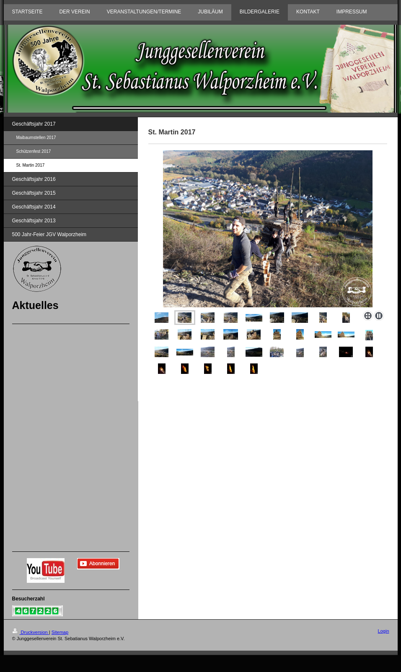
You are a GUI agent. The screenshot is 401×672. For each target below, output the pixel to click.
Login (383, 630)
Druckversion (30, 632)
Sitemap (60, 632)
